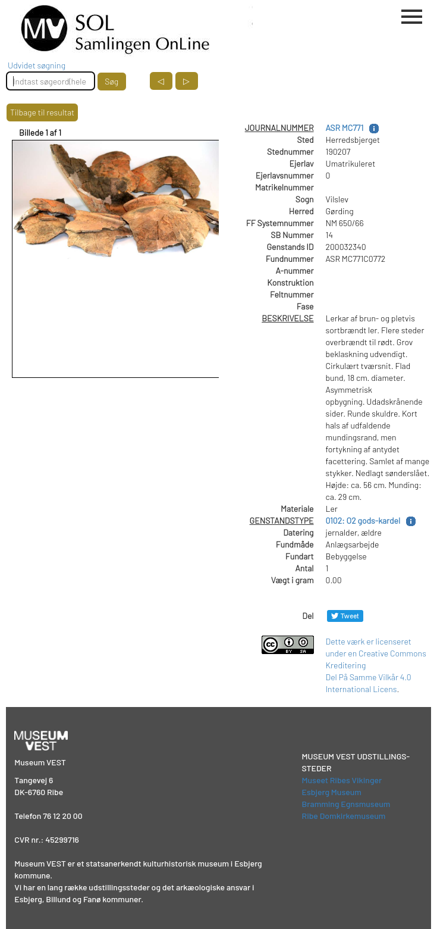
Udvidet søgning (36, 65)
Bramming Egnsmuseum (346, 804)
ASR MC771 (345, 128)
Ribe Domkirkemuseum (344, 816)
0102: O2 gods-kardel (363, 520)
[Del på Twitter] (345, 616)
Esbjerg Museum (331, 792)
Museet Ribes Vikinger (342, 780)
